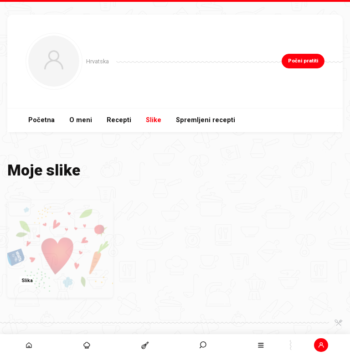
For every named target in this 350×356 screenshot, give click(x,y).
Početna (41, 120)
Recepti (119, 120)
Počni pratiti (303, 61)
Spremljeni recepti (205, 120)
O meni (80, 120)
